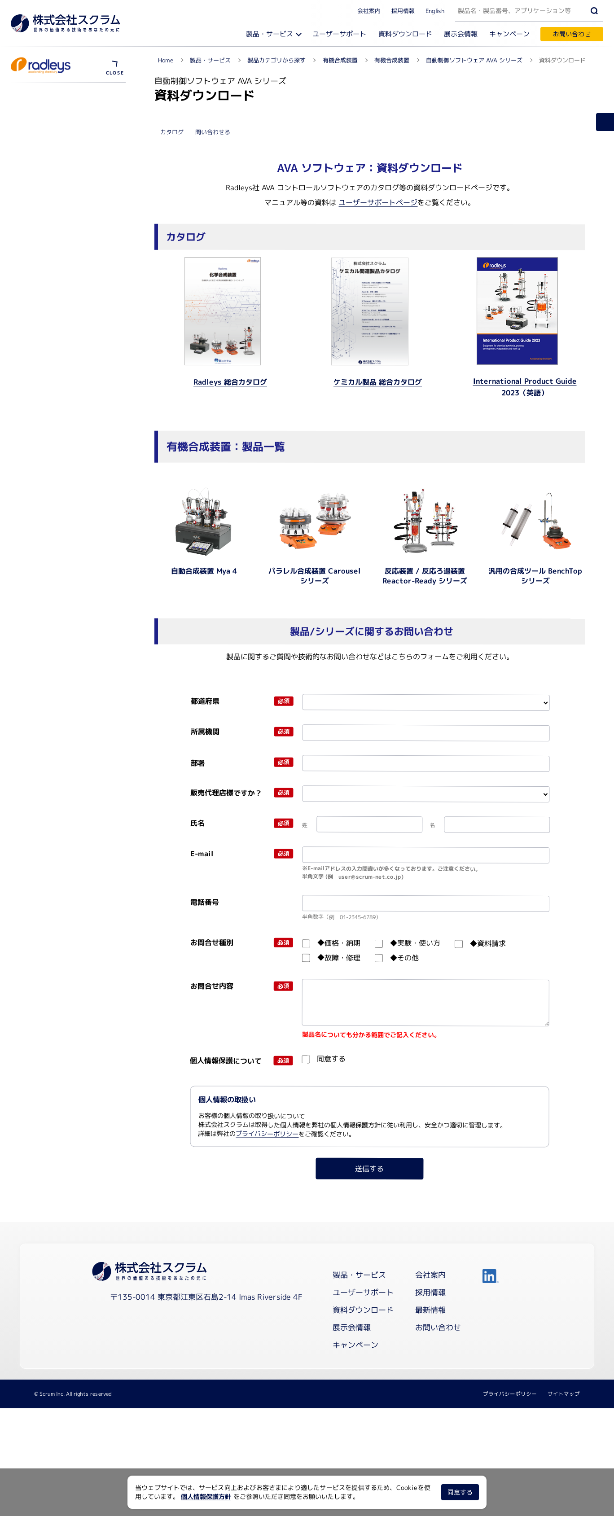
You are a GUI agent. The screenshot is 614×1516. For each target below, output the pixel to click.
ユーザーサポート (339, 34)
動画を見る (37, 289)
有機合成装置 (44, 94)
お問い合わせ (572, 34)
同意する (460, 1492)
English (434, 10)
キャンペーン (509, 34)
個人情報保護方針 (206, 1496)
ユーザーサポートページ (377, 404)
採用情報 (403, 10)
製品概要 (34, 273)
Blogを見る (39, 113)
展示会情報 (461, 34)
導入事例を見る (44, 319)
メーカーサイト (45, 129)
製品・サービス (269, 34)
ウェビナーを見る (47, 304)
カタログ (172, 334)
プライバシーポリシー (267, 1335)
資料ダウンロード (405, 34)
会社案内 (369, 10)
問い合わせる (212, 334)
